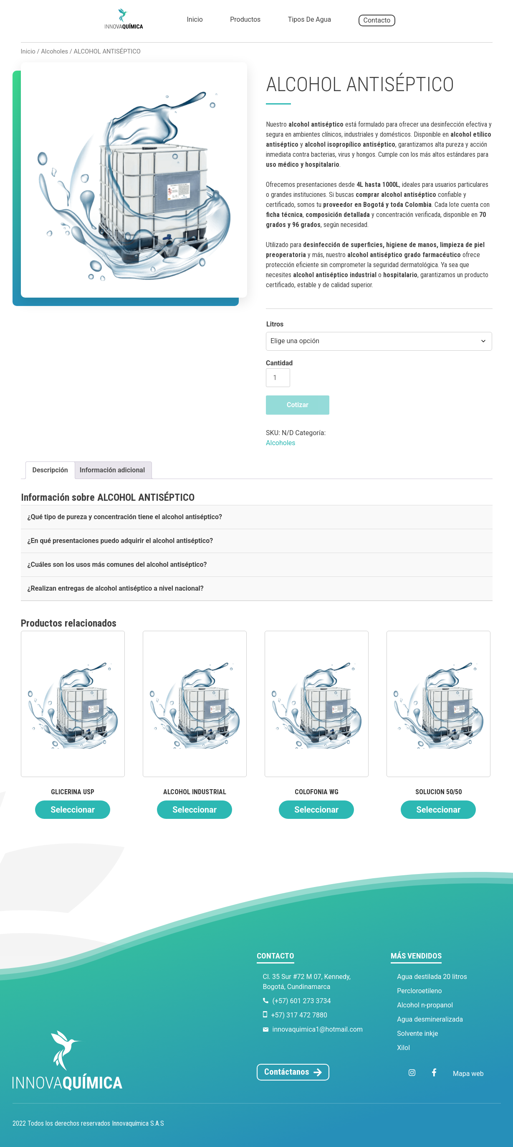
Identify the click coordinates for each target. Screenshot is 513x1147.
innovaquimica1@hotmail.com (318, 1029)
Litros (274, 324)
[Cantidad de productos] (278, 377)
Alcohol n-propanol (425, 1005)
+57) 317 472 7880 (299, 1015)
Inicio (194, 19)
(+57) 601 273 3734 (302, 1001)
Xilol (403, 1048)
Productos (245, 19)
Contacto (377, 20)
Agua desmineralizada (430, 1019)
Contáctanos (286, 1072)
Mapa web (468, 1074)
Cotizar (297, 405)
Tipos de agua (309, 19)
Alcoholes (54, 51)
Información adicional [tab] (112, 470)
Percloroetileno (419, 991)
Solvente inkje (417, 1033)
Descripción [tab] (50, 470)
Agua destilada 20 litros (432, 977)
